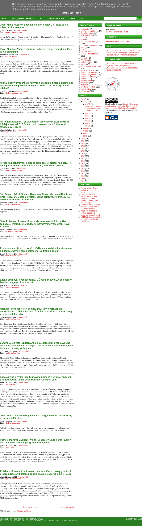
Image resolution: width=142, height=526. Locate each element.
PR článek (85, 60)
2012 (83, 171)
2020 (83, 151)
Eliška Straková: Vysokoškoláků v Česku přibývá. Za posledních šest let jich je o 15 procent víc (36, 281)
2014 (83, 166)
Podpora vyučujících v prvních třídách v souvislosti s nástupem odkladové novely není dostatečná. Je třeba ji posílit (36, 249)
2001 (83, 181)
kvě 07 (87, 116)
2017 (83, 158)
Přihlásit (138, 519)
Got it (78, 13)
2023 (83, 143)
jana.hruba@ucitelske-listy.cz (116, 32)
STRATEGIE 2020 (88, 70)
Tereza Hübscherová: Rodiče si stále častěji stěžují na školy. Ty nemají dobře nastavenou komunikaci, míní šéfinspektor (35, 164)
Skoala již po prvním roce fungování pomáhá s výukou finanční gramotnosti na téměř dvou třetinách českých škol (35, 378)
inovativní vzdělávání (13, 231)
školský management (13, 32)
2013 (83, 169)
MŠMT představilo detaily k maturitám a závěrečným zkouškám (91, 219)
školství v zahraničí (88, 77)
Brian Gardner (14, 521)
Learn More (67, 13)
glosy (83, 39)
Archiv (72, 18)
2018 (83, 156)
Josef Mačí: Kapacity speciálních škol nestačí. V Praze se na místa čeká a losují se (34, 26)
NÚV (82, 50)
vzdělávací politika (12, 256)
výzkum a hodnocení (13, 204)
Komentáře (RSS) (56, 18)
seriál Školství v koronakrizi (91, 66)
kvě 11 (87, 113)
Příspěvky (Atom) (24, 511)
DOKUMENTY (86, 35)
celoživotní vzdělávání (89, 31)
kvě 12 (87, 104)
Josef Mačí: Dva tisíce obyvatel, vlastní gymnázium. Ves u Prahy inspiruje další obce (36, 416)
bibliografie (85, 29)
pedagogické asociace (89, 54)
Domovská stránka (30, 507)
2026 (83, 99)
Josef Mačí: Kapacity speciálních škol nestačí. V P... (93, 109)
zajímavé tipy (10, 132)
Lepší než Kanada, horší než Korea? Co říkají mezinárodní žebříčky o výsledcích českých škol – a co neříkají (91, 198)
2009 (83, 179)
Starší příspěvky (67, 507)
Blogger (129, 519)
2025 (83, 138)
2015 (83, 163)
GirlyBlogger (57, 521)
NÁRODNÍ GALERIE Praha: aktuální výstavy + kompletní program (121, 65)
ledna (85, 136)
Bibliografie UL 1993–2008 (23, 18)
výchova (84, 79)
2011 (83, 174)
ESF (82, 37)
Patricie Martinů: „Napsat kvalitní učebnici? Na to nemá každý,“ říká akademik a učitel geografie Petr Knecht (35, 441)
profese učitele (11, 56)
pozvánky (84, 58)
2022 (83, 146)
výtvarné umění (87, 81)
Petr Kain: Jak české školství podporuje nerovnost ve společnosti (90, 213)
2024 (83, 141)
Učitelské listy (6, 519)
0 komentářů (22, 30)
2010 (83, 176)
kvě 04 (87, 123)
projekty (84, 64)
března (85, 131)
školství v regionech (13, 423)
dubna (85, 128)
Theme (2, 521)
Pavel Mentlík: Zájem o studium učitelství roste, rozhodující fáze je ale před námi (36, 50)
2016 (83, 161)
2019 (83, 153)
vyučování (85, 83)
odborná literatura (88, 52)
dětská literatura (87, 33)
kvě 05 (87, 121)
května (85, 102)
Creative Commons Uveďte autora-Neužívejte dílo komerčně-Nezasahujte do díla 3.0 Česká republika (121, 106)
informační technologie (90, 41)
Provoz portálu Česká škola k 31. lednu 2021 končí (89, 190)
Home (3, 18)
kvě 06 (87, 118)
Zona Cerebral (41, 521)
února (85, 133)
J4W (75, 521)
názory (83, 48)
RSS (41, 18)
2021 (83, 148)
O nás (82, 18)
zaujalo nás (9, 447)
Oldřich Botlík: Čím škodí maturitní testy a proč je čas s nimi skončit (90, 207)
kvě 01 (87, 126)
